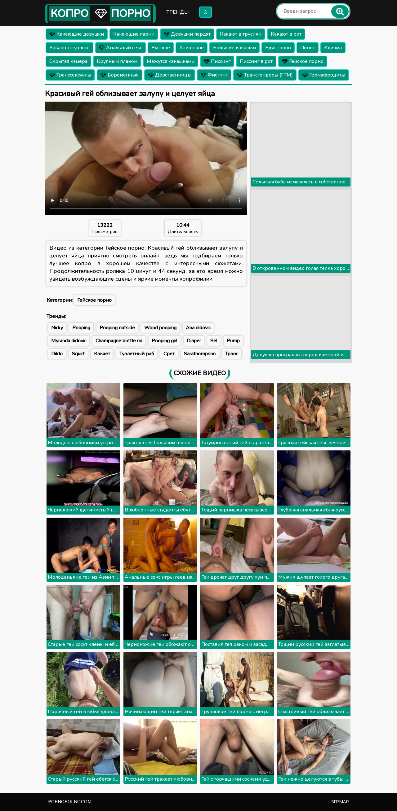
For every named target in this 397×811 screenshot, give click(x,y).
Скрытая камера (68, 61)
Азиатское (191, 47)
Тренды (178, 12)
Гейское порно (302, 61)
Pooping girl (164, 340)
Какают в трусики (240, 34)
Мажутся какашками (170, 61)
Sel (213, 340)
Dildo (57, 353)
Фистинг (214, 75)
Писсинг (217, 61)
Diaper (194, 340)
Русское (160, 47)
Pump (233, 340)
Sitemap (340, 802)
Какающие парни (133, 34)
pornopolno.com (69, 802)
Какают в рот (286, 34)
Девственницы (169, 75)
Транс (231, 353)
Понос (307, 47)
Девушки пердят (187, 34)
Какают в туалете (69, 47)
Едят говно (278, 47)
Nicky (57, 327)
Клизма (333, 47)
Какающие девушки (76, 34)
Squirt (78, 353)
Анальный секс (120, 47)
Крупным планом (117, 61)
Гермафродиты (323, 75)
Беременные (119, 75)
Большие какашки (234, 47)
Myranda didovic (68, 340)
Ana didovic (198, 327)
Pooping (81, 327)
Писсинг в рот (256, 61)
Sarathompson (200, 353)
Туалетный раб (136, 353)
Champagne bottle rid (119, 340)
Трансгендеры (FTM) (265, 75)
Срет (169, 353)
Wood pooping (160, 327)
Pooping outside (117, 327)
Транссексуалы (70, 75)
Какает (102, 353)
